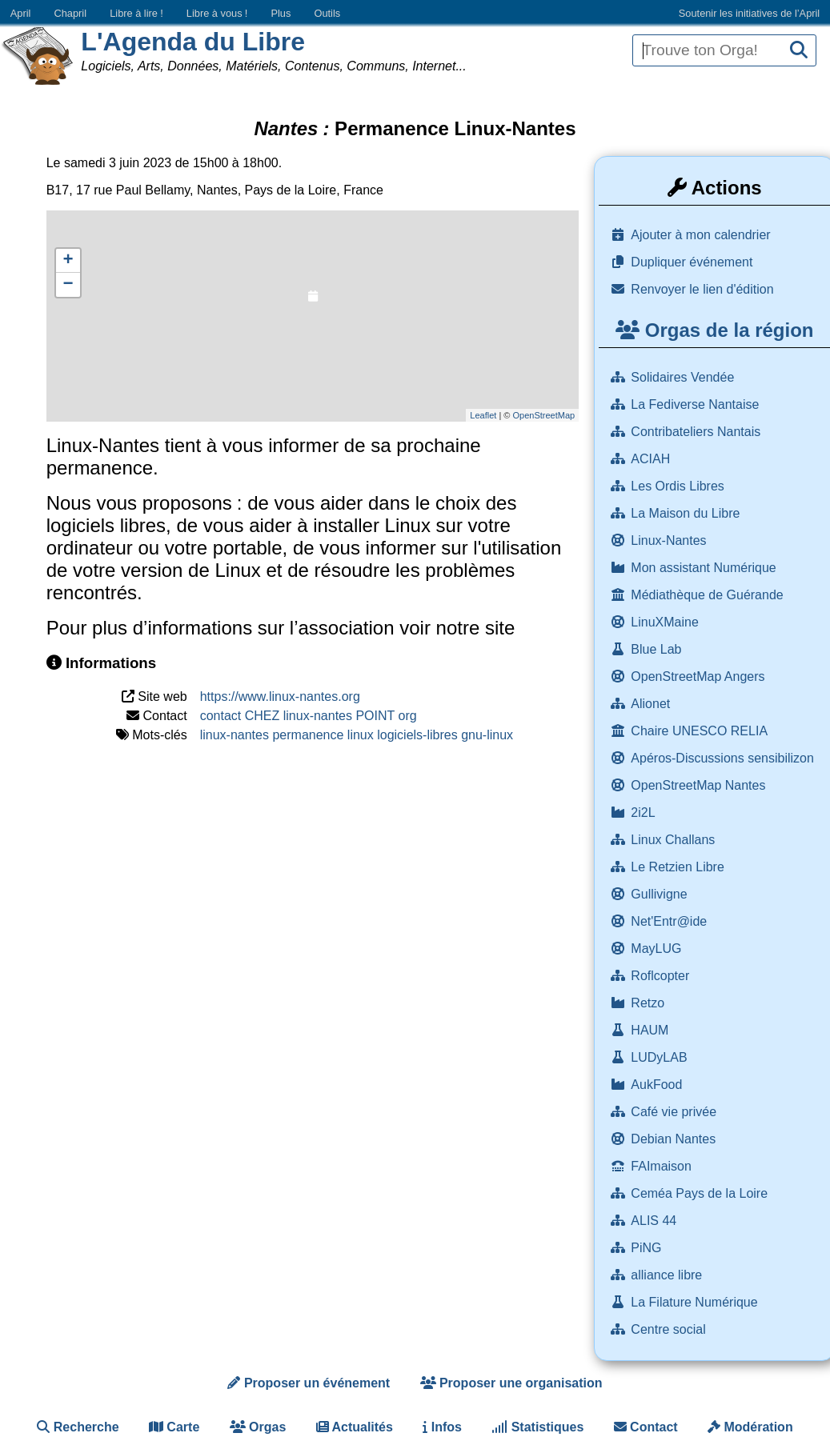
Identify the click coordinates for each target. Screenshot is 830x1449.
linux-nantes (234, 735)
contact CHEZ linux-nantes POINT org (308, 715)
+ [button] (68, 261)
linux (360, 735)
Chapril (70, 13)
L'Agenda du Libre (193, 41)
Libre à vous (216, 13)
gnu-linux (487, 735)
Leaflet (483, 415)
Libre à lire (136, 13)
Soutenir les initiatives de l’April (749, 13)
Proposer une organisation (511, 1383)
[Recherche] (799, 51)
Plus (281, 13)
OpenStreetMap (543, 415)
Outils (327, 13)
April (20, 13)
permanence (307, 735)
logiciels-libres (417, 735)
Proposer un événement (308, 1383)
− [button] (68, 285)
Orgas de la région (714, 330)
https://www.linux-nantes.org (280, 696)
